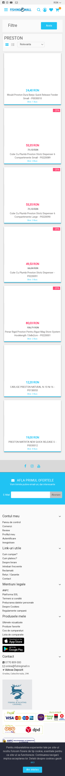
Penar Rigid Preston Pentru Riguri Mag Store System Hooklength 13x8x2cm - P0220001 (32, 333)
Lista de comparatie (13, 634)
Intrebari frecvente (12, 566)
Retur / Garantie (10, 574)
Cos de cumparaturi (12, 630)
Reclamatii (7, 570)
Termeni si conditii (12, 598)
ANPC (5, 590)
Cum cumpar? (9, 554)
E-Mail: (6, 494)
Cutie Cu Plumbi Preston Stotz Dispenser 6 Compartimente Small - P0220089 (32, 156)
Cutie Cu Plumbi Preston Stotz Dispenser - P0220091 (32, 274)
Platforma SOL (10, 594)
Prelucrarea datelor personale (18, 602)
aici (33, 762)
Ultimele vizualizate (12, 622)
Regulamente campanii (14, 610)
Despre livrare (9, 562)
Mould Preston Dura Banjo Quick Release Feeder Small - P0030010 (32, 96)
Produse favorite (11, 626)
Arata (49, 25)
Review (6, 530)
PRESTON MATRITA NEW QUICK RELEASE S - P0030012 (32, 443)
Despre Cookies (10, 606)
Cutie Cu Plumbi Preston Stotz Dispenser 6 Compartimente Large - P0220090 (32, 215)
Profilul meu (8, 534)
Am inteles (32, 769)
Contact (6, 578)
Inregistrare (8, 542)
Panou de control (11, 522)
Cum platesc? (9, 558)
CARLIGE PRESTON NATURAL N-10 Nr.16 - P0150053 (32, 388)
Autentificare (9, 538)
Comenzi (7, 526)
